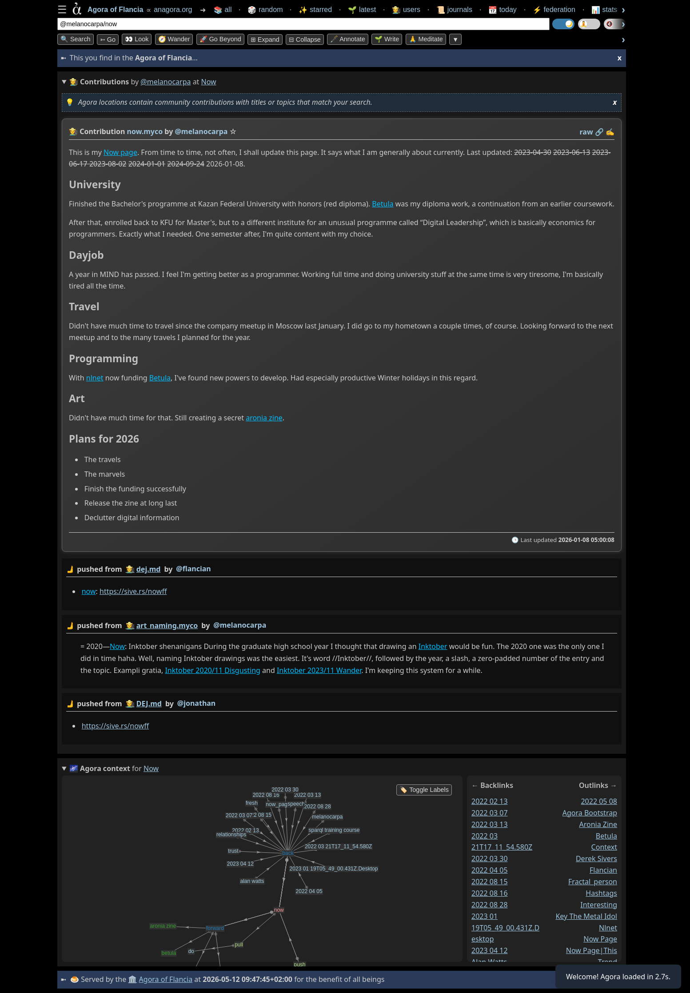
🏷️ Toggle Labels (424, 789)
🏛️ (132, 979)
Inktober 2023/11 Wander (319, 671)
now (89, 591)
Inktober (433, 646)
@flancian (193, 569)
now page (600, 939)
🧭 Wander (174, 39)
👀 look (136, 39)
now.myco (145, 131)
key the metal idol (586, 916)
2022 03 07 (489, 813)
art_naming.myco (167, 625)
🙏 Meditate (426, 39)
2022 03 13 (489, 824)
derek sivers (596, 858)
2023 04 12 (489, 950)
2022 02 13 (489, 801)
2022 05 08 (599, 801)
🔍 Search (75, 39)
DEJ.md (149, 703)
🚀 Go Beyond (220, 39)
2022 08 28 (489, 905)
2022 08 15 (489, 881)
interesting (598, 905)
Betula (382, 204)
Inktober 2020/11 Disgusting (212, 671)
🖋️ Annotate (347, 39)
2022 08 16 (489, 893)
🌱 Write (387, 39)
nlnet (95, 378)
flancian (603, 870)
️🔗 (599, 132)
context (604, 847)
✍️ (610, 132)
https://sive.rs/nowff (133, 591)
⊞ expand (265, 39)
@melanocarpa (165, 82)
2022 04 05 (489, 870)
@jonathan (196, 703)
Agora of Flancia (166, 979)
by (341, 569)
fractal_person (592, 881)
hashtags (601, 893)
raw (586, 132)
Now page (120, 152)
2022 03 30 (489, 858)
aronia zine (264, 418)
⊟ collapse (305, 39)
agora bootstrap (589, 813)
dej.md (148, 569)
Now (117, 646)
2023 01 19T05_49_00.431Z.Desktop (505, 927)
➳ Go (108, 39)
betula (606, 835)
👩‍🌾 (73, 131)
